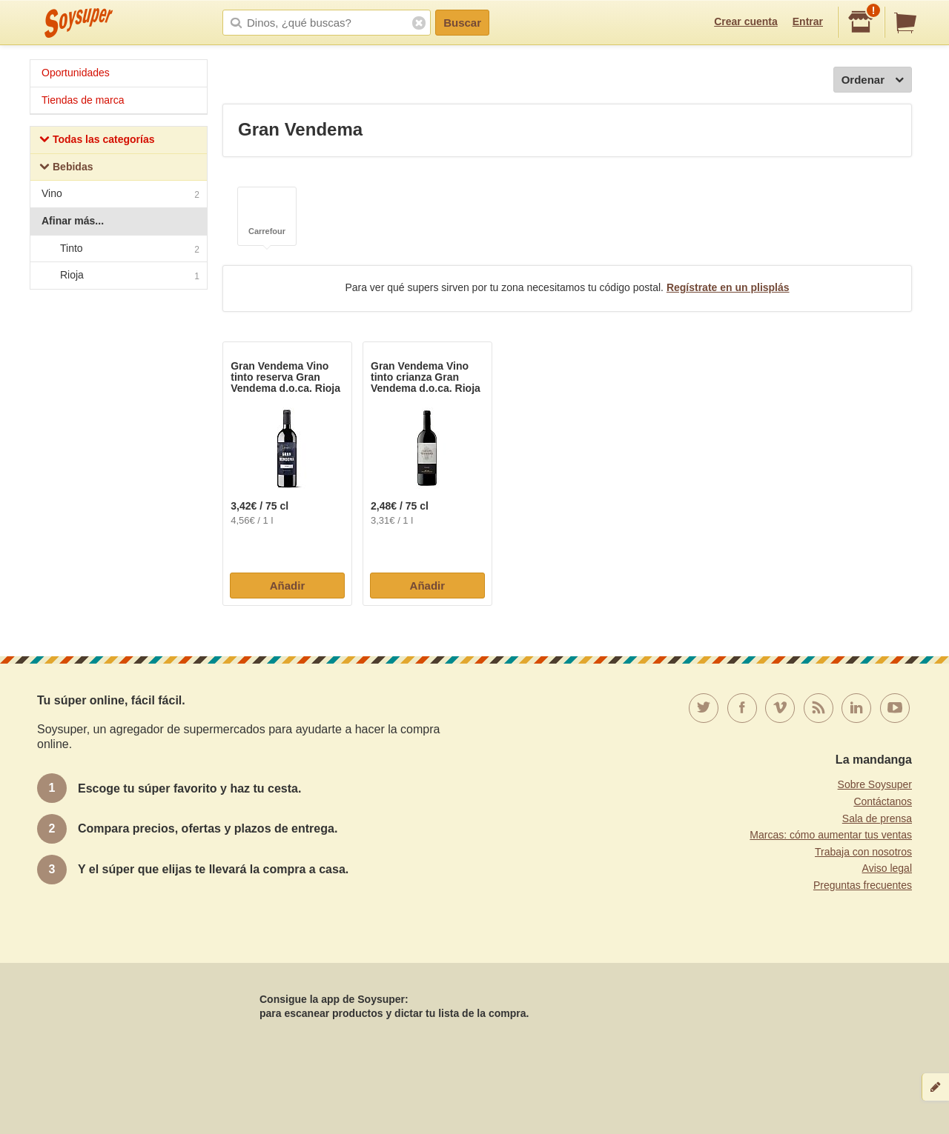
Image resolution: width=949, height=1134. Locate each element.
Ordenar (872, 80)
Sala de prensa (877, 818)
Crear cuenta (746, 21)
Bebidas (66, 168)
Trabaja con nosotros (863, 852)
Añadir (287, 585)
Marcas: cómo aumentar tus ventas (831, 835)
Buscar (462, 22)
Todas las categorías (96, 141)
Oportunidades (76, 73)
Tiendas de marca (83, 100)
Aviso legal (887, 868)
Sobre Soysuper (875, 784)
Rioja (117, 275)
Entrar (808, 21)
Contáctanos (882, 801)
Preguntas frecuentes (862, 885)
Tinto (117, 249)
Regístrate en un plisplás (728, 287)
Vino (120, 195)
